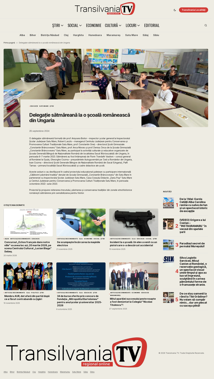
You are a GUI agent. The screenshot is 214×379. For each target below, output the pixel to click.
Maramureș (113, 35)
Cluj (66, 35)
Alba (22, 35)
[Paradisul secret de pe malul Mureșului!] (168, 244)
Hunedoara (95, 35)
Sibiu (156, 35)
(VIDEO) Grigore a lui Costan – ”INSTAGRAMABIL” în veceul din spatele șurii (193, 225)
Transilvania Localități (193, 10)
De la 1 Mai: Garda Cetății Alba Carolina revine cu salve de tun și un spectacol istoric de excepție (194, 205)
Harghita (78, 35)
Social (96, 239)
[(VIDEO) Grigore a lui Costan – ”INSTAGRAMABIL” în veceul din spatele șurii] (168, 223)
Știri (52, 106)
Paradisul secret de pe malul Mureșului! (192, 245)
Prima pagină (9, 43)
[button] (174, 10)
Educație (34, 106)
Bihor (33, 35)
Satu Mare (131, 35)
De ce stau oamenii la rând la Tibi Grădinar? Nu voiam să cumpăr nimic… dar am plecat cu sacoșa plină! (193, 299)
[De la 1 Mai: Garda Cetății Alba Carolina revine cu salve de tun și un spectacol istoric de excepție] (168, 203)
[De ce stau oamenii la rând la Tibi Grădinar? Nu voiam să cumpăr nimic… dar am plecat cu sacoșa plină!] (168, 297)
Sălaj (145, 35)
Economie (88, 239)
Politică (34, 292)
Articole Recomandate (20, 239)
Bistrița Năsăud (50, 35)
